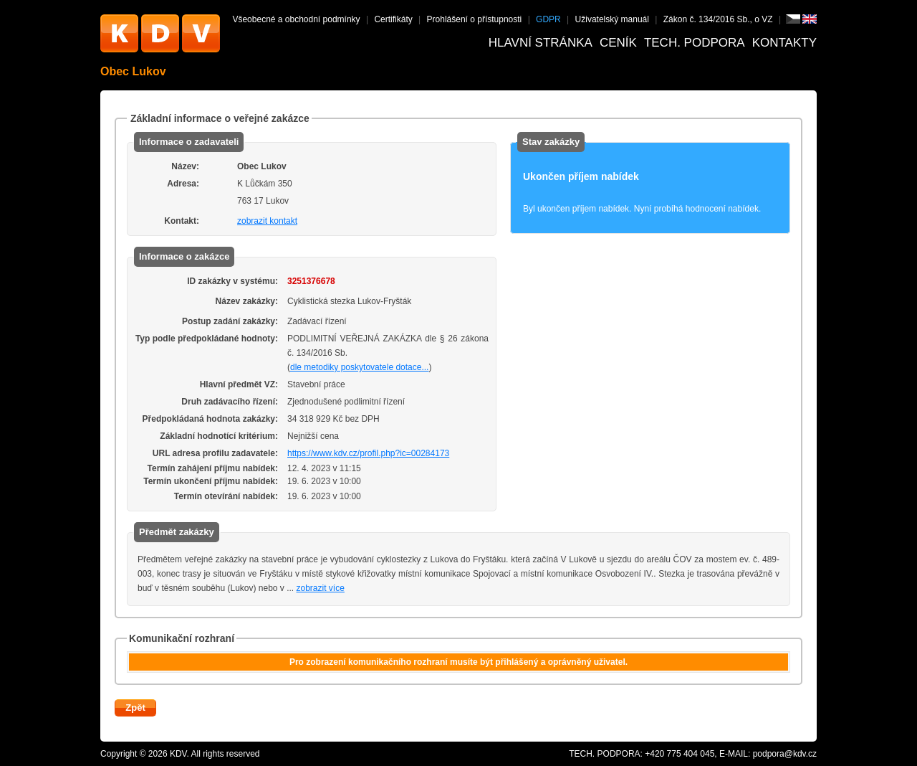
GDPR (548, 19)
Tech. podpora (694, 42)
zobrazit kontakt (267, 221)
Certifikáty (393, 19)
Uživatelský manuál (612, 19)
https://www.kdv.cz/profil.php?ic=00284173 (368, 453)
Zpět (135, 707)
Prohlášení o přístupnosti (474, 19)
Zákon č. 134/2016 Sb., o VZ (718, 19)
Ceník (618, 42)
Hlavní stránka (540, 42)
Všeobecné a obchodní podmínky (296, 19)
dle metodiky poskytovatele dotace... (359, 367)
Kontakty (784, 42)
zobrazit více (321, 588)
